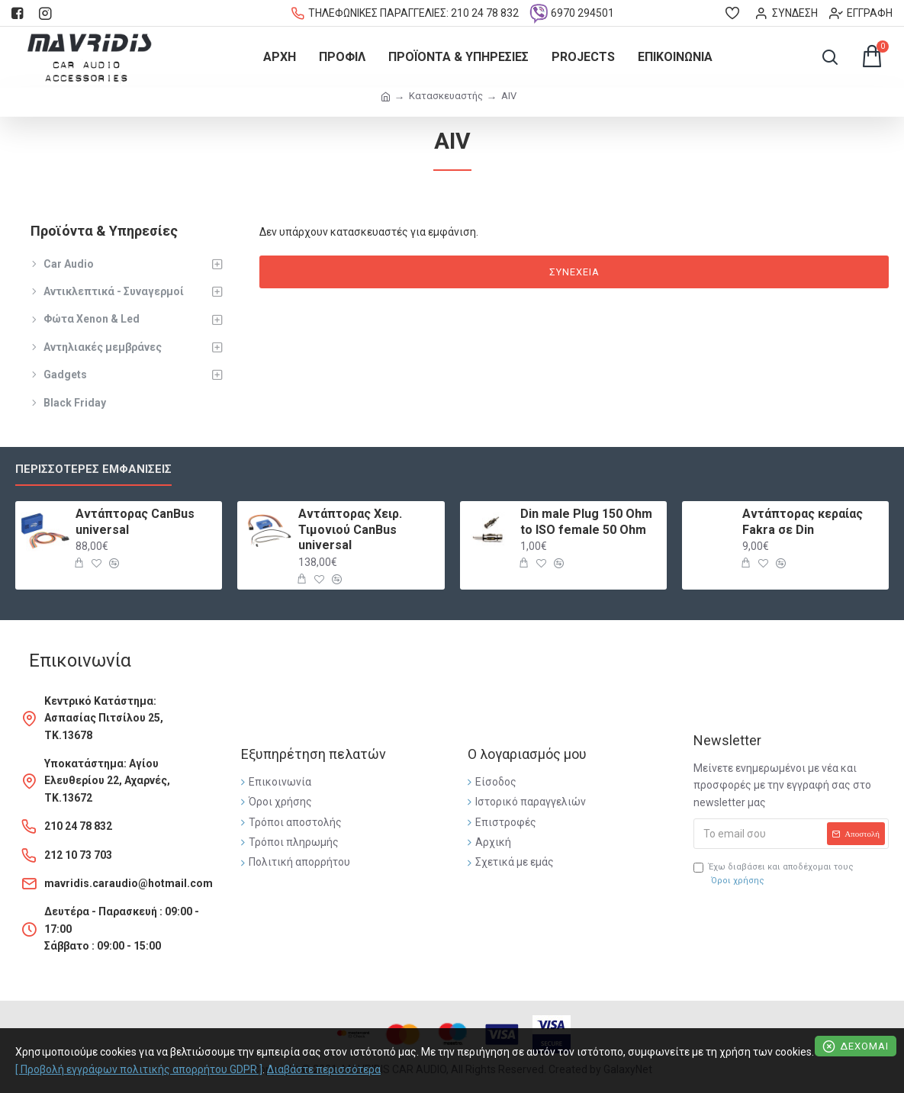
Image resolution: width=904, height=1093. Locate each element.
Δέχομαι (864, 1046)
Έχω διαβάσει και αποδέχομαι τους (773, 874)
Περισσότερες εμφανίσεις (93, 469)
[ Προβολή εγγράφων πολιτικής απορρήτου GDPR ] (138, 1069)
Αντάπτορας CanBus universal (135, 521)
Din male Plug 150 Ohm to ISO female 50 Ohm (586, 521)
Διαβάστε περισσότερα (324, 1069)
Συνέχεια (574, 272)
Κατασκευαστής (446, 95)
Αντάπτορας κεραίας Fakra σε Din (802, 521)
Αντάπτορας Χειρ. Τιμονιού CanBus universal (350, 529)
